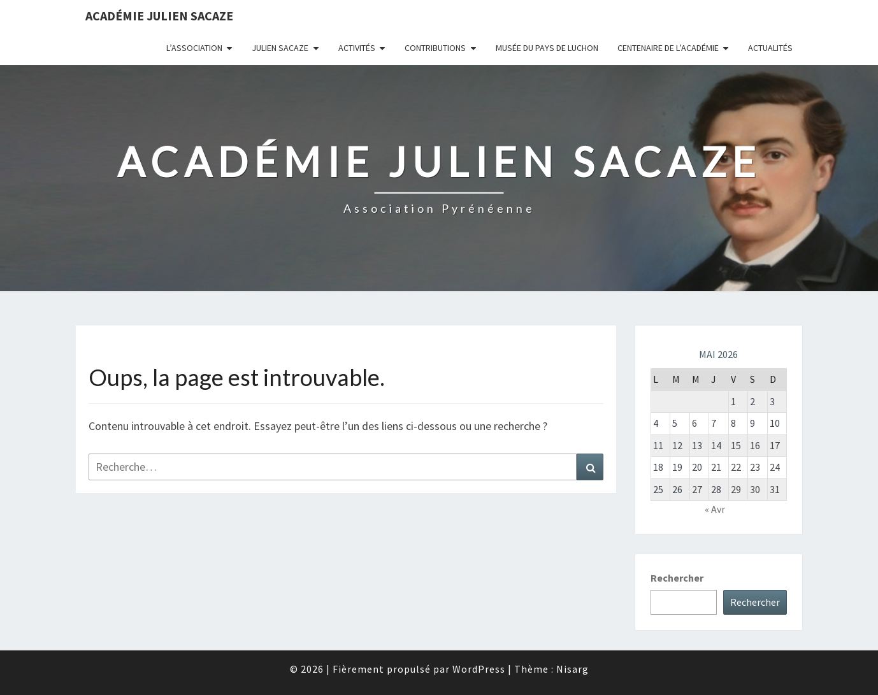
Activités (356, 48)
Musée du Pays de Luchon (547, 48)
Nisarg (572, 669)
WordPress (478, 669)
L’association (194, 48)
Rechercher (677, 577)
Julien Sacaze (280, 48)
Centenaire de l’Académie (668, 48)
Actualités (770, 48)
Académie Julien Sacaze (159, 16)
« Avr (715, 509)
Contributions (435, 48)
